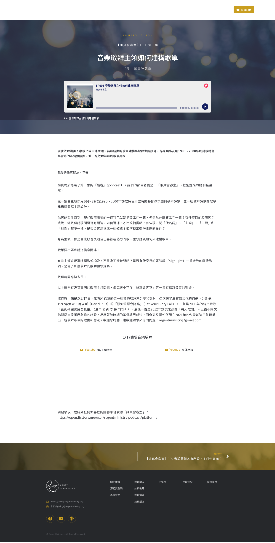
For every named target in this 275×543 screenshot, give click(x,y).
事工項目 (110, 10)
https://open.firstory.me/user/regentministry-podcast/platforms (107, 417)
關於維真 (88, 10)
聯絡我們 (185, 10)
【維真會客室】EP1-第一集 (138, 45)
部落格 (129, 10)
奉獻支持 (165, 10)
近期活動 (146, 10)
